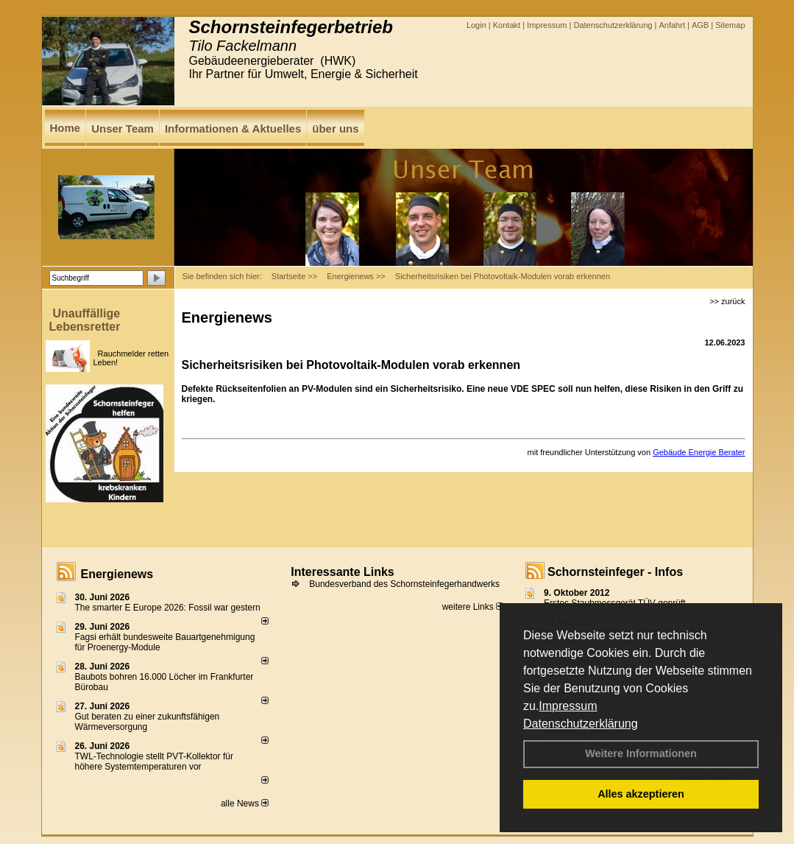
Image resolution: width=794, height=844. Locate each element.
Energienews (117, 574)
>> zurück (727, 301)
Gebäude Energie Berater (699, 452)
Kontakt (506, 25)
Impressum (568, 706)
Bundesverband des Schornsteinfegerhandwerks (404, 584)
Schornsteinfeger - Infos (615, 572)
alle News (245, 803)
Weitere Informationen (641, 753)
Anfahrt (671, 25)
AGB (700, 25)
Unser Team (122, 128)
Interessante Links (342, 572)
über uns (335, 128)
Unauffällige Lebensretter (85, 320)
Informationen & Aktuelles (233, 128)
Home (65, 128)
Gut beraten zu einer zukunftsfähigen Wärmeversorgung (147, 721)
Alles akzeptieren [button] (641, 794)
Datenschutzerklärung (580, 723)
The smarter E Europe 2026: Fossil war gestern (167, 607)
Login (476, 25)
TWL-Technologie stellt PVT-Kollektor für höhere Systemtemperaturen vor (154, 761)
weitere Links (472, 607)
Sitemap (730, 25)
